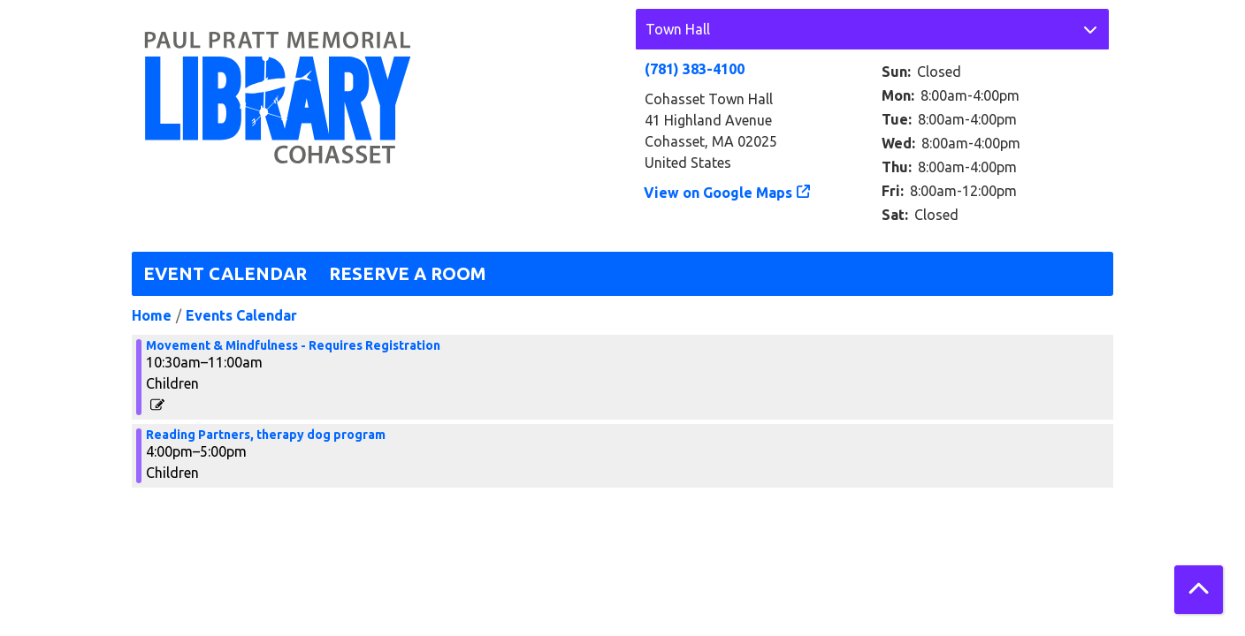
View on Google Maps (718, 193)
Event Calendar (225, 273)
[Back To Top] (1198, 589)
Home (152, 315)
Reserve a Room (407, 273)
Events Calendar (241, 315)
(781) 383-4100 (695, 69)
